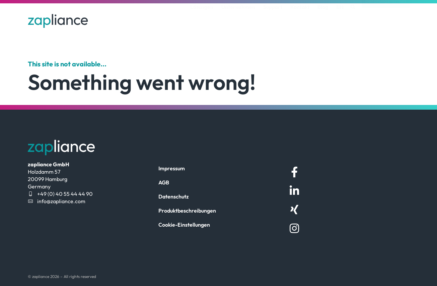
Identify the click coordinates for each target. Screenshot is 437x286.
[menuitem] (340, 18)
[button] (353, 17)
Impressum (171, 168)
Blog (322, 17)
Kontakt (299, 17)
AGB (163, 182)
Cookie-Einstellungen (184, 224)
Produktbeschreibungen (187, 210)
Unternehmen (238, 17)
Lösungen (201, 17)
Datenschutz (173, 196)
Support (272, 17)
